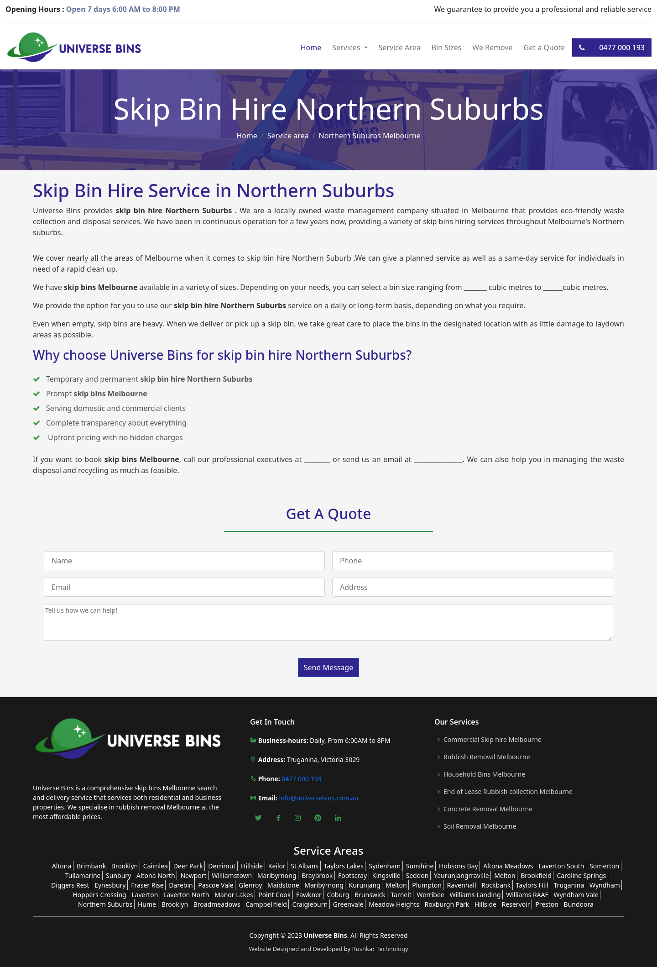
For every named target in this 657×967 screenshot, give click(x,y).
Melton (504, 875)
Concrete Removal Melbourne (487, 809)
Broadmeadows (216, 904)
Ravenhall (461, 885)
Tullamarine (83, 875)
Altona (62, 866)
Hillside (252, 866)
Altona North (155, 875)
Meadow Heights (394, 904)
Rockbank (496, 885)
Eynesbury (109, 885)
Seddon (417, 875)
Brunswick (370, 894)
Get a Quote (544, 47)
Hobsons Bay (458, 866)
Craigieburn (310, 904)
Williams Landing (475, 894)
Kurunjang (365, 885)
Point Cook (274, 894)
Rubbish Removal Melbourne (486, 757)
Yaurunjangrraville (461, 875)
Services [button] (347, 47)
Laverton (144, 894)
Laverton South (561, 866)
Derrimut (221, 866)
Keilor (277, 866)
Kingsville (386, 875)
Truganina (569, 885)
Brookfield (536, 875)
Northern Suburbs (105, 904)
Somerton (604, 866)
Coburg (338, 894)
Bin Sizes (447, 47)
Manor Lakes (233, 894)
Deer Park (188, 866)
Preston (546, 904)
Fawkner (309, 894)
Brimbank (91, 866)
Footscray (352, 875)
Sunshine (420, 866)
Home (311, 47)
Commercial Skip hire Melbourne (492, 739)
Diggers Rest (70, 885)
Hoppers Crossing (99, 894)
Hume (147, 904)
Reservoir (516, 904)
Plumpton (427, 885)
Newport (193, 875)
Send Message (328, 667)
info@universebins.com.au (318, 798)
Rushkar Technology (380, 949)
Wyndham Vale (575, 894)
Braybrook (317, 875)
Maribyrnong (277, 875)
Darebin (181, 885)
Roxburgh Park (447, 904)
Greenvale (348, 904)
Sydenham (385, 866)
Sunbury (118, 875)
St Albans (304, 866)
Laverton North (186, 894)
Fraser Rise (147, 885)
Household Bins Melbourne (484, 774)
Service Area (400, 47)
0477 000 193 (612, 47)
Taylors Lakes (344, 866)
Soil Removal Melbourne (479, 826)
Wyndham (604, 885)
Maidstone (283, 885)
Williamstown (232, 875)
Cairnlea (155, 866)
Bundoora (579, 904)
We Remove (492, 47)
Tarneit (401, 894)
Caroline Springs (581, 875)
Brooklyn (124, 866)
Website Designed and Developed (296, 949)
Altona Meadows (508, 866)
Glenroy (250, 885)
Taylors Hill (532, 885)
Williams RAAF (527, 894)
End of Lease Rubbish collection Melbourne (508, 791)
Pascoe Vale (215, 885)
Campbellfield (266, 904)
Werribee (430, 894)
